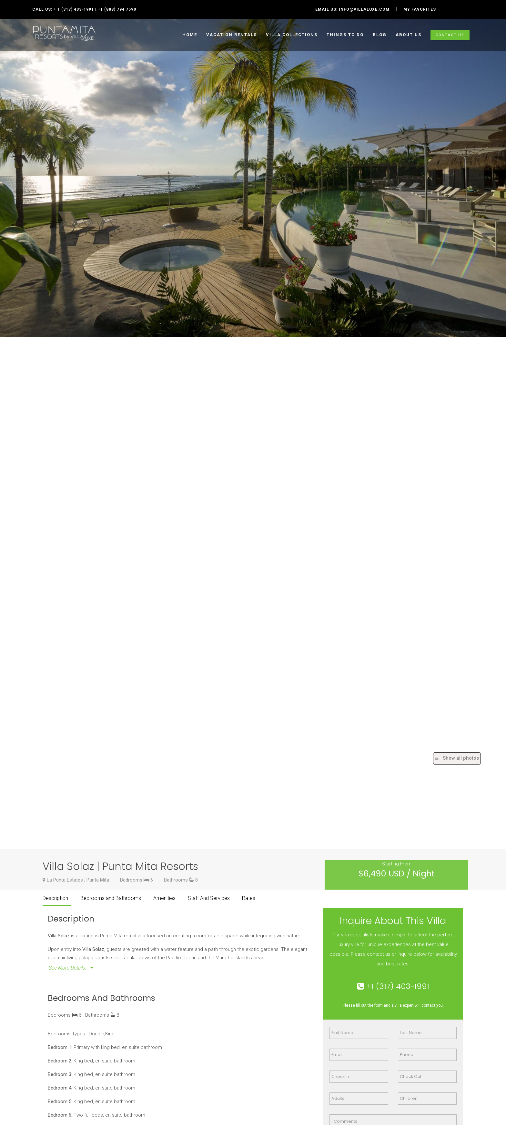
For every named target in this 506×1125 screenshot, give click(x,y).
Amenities (164, 898)
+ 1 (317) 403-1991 (74, 9)
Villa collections (292, 34)
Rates (248, 898)
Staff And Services (209, 898)
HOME (189, 34)
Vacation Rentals (231, 34)
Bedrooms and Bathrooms (110, 898)
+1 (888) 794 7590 (117, 9)
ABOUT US (408, 34)
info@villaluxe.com (364, 9)
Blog (380, 34)
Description (55, 898)
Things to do (345, 34)
